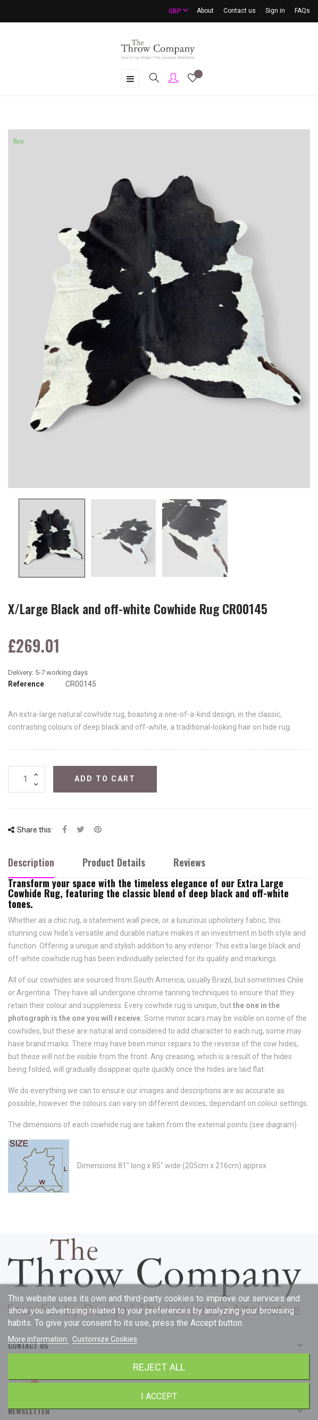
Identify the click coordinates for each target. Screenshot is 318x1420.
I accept (159, 1396)
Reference (26, 684)
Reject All (159, 1367)
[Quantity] (26, 779)
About (205, 10)
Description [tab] (31, 862)
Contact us (239, 10)
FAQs (302, 10)
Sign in (275, 10)
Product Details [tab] (113, 862)
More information (38, 1339)
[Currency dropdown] (174, 11)
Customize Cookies (104, 1339)
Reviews (189, 862)
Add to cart (105, 778)
